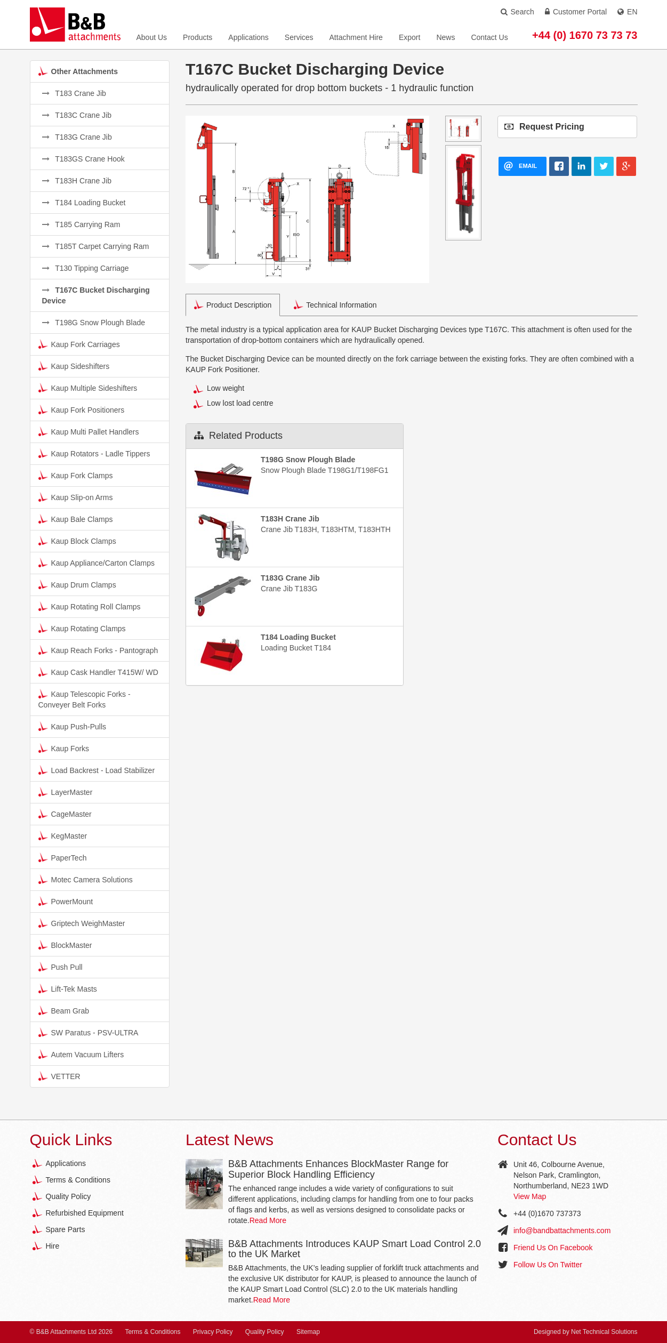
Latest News (230, 1139)
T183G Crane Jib (77, 137)
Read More (268, 1220)
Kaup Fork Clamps (75, 475)
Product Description (232, 304)
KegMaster (62, 835)
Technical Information (335, 304)
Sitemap (308, 1332)
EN (627, 11)
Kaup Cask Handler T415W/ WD (98, 672)
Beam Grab (64, 1010)
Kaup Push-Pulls (72, 726)
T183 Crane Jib (74, 93)
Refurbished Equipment (85, 1213)
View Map (529, 1196)
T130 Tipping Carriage (85, 268)
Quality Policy (68, 1196)
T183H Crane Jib (76, 180)
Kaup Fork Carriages (79, 344)
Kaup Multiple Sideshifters (88, 387)
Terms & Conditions (78, 1180)
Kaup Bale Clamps (75, 519)
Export (409, 37)
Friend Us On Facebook (553, 1247)
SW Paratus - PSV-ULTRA (88, 1032)
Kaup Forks (64, 748)
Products (197, 37)
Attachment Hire (356, 37)
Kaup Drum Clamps (77, 584)
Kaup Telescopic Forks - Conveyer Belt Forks (84, 699)
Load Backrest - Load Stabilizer (96, 770)
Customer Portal (576, 11)
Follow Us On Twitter (547, 1264)
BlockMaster (65, 945)
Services (299, 37)
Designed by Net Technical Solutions (586, 1332)
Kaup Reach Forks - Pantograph (98, 650)
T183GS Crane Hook (83, 159)
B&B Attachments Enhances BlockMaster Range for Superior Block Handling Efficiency (338, 1169)
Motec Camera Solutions (85, 879)
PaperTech (62, 857)
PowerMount (65, 901)
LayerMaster (65, 792)
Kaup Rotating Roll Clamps (89, 606)
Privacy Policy (213, 1332)
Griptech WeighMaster (81, 923)
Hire (53, 1246)
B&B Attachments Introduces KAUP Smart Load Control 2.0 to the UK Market (354, 1249)
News (445, 37)
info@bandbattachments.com (561, 1230)
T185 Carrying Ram (81, 224)
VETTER (59, 1076)
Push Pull (60, 966)
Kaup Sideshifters (74, 366)
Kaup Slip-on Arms (75, 497)
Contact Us (489, 37)
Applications (248, 37)
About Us (151, 37)
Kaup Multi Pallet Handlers (88, 431)
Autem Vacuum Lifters (81, 1054)
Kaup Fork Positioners (81, 409)
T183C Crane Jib (76, 115)
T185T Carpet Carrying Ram (95, 246)
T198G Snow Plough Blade (94, 322)
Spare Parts (65, 1229)
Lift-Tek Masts (67, 988)
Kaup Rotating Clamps (82, 628)
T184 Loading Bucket (84, 202)
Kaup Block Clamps (77, 540)
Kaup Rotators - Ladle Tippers (94, 453)
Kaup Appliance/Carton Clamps (96, 562)
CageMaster (65, 813)
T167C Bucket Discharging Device (96, 295)
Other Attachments (78, 71)
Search (517, 11)
